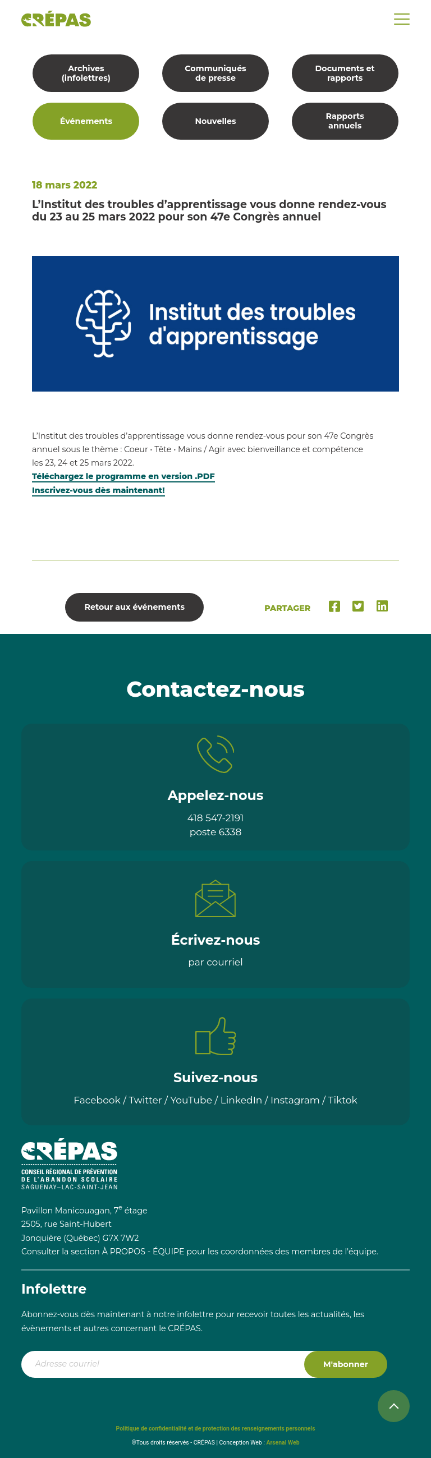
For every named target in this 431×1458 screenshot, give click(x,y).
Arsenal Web (282, 1442)
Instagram (295, 1100)
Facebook (97, 1100)
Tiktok (342, 1100)
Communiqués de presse (215, 73)
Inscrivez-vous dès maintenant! (98, 490)
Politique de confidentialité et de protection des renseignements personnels (215, 1428)
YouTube (191, 1100)
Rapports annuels (344, 121)
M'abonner (345, 1364)
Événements (86, 121)
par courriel (215, 962)
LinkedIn (242, 1100)
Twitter (145, 1100)
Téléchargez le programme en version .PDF (123, 476)
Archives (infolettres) (86, 73)
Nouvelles (215, 121)
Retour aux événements (135, 607)
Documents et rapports (345, 73)
